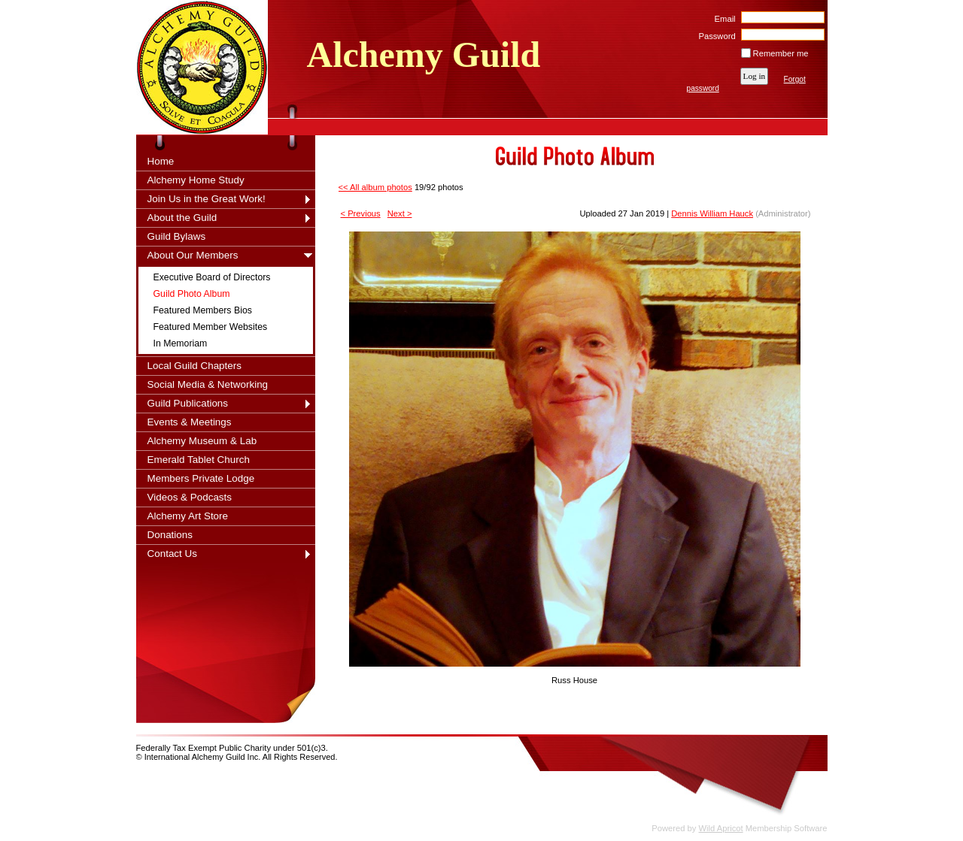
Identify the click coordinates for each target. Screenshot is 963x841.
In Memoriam (180, 343)
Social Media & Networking (208, 384)
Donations (170, 534)
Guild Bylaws (176, 236)
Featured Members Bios (202, 310)
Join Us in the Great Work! (206, 198)
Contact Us (172, 553)
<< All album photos (375, 187)
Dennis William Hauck (712, 213)
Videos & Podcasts (189, 497)
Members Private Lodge (201, 478)
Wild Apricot (721, 828)
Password (714, 36)
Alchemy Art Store (188, 516)
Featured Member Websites (210, 327)
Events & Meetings (189, 422)
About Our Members (192, 255)
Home (161, 161)
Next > (399, 213)
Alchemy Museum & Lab (202, 440)
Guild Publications (188, 403)
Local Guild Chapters (194, 365)
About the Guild (182, 217)
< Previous (361, 213)
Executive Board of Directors (212, 277)
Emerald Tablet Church (198, 459)
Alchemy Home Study (196, 180)
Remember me (781, 53)
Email (722, 18)
